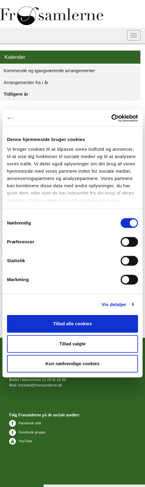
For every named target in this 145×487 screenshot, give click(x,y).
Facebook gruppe (27, 432)
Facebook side (25, 423)
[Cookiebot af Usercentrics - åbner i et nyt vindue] (111, 118)
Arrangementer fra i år (26, 82)
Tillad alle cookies (72, 323)
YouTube (20, 441)
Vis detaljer (114, 304)
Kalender (15, 57)
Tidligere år (16, 94)
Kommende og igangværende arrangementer (49, 70)
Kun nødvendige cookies (72, 363)
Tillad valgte (72, 343)
